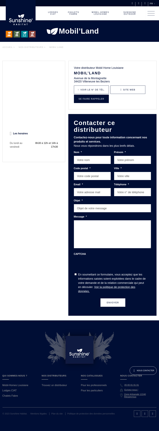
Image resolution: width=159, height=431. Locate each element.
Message (80, 216)
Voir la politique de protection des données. (116, 287)
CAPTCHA (79, 254)
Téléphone (121, 184)
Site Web (129, 89)
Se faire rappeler (91, 99)
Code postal (81, 168)
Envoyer (113, 298)
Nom (78, 152)
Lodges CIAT (9, 386)
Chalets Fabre (9, 391)
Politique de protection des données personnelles (89, 409)
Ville (117, 168)
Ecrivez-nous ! (131, 385)
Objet (78, 200)
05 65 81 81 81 (131, 380)
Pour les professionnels (93, 381)
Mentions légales (38, 409)
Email (78, 184)
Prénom (119, 152)
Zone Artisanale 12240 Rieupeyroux (135, 391)
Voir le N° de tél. (93, 89)
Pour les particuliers (91, 386)
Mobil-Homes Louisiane (15, 381)
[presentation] (97, 263)
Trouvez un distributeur (54, 381)
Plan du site (55, 409)
